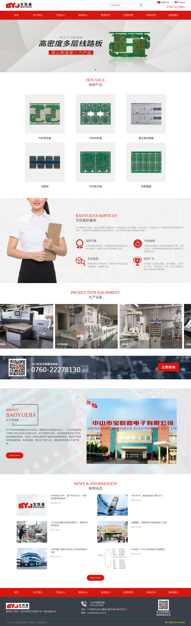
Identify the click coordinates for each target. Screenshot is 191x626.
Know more (15, 455)
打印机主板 (95, 186)
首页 (16, 15)
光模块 (45, 186)
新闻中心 (83, 15)
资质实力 (105, 15)
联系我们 (173, 15)
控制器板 (146, 186)
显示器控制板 (146, 138)
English (181, 2)
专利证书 (151, 15)
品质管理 (128, 15)
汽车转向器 (95, 138)
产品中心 (60, 15)
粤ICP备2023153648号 (175, 622)
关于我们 (38, 15)
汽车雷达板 (44, 138)
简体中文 (165, 2)
